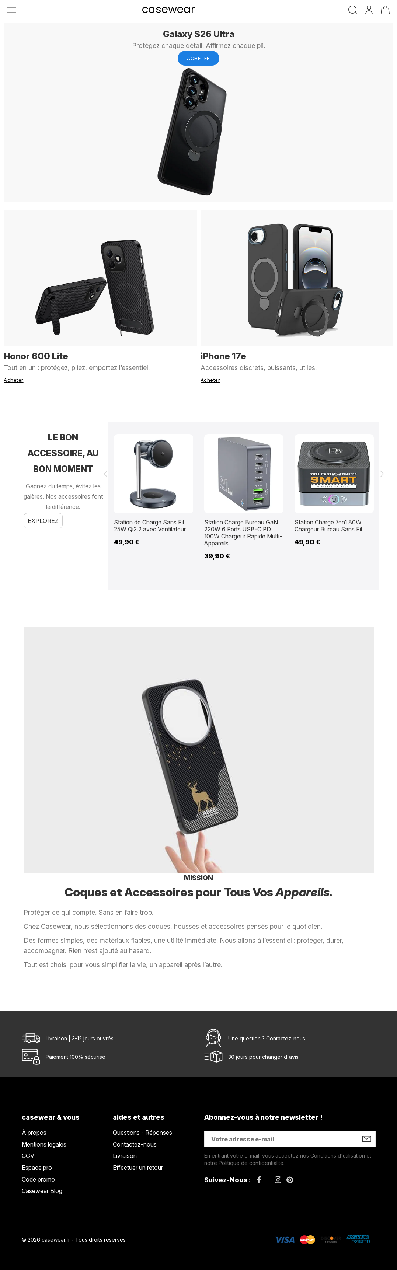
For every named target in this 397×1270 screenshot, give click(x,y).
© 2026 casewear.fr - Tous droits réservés (74, 1240)
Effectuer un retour (138, 1168)
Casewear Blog (42, 1191)
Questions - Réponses (142, 1133)
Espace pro (37, 1168)
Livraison (125, 1156)
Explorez (43, 519)
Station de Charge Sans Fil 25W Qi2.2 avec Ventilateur (150, 525)
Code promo (38, 1179)
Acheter (198, 58)
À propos (34, 1133)
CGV (28, 1156)
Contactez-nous (285, 1039)
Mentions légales (44, 1144)
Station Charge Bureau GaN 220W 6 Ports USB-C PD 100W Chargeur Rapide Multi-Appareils (243, 532)
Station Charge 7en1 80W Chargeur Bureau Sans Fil (329, 525)
